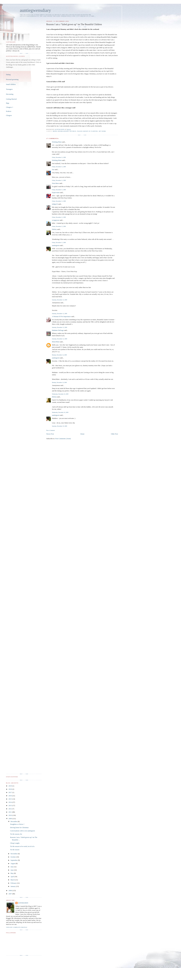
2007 (10, 894)
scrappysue (55, 220)
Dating (8, 74)
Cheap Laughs (14, 843)
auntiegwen (55, 245)
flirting (94, 131)
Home (82, 434)
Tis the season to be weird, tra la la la (22, 846)
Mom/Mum (55, 342)
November (14, 854)
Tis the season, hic (16, 834)
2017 (10, 792)
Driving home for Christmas (19, 827)
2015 (10, 799)
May (12, 873)
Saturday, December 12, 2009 (59, 300)
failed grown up (83, 131)
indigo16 (55, 204)
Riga (7, 103)
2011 (10, 812)
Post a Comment (50, 430)
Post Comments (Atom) (63, 438)
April (12, 876)
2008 (10, 890)
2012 (10, 809)
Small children (11, 84)
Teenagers (9, 89)
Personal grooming (12, 79)
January (13, 886)
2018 (10, 789)
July (12, 867)
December (14, 821)
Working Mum (57, 142)
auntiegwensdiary (35, 10)
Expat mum (55, 192)
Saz (53, 169)
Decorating (9, 94)
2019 (10, 786)
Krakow (8, 111)
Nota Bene (55, 183)
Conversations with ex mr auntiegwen (22, 831)
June (12, 870)
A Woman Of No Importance (61, 316)
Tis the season (14, 850)
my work (102, 131)
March (13, 880)
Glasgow (9, 115)
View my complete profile (16, 927)
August (13, 863)
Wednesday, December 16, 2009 (60, 394)
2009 (10, 818)
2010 (10, 815)
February (14, 883)
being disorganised (61, 131)
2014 (10, 802)
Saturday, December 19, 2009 (59, 426)
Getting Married (11, 99)
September (14, 860)
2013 (10, 805)
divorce (73, 131)
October (13, 857)
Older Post (114, 434)
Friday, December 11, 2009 (59, 157)
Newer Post (50, 434)
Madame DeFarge (58, 330)
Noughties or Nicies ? (17, 824)
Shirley (54, 229)
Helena (54, 397)
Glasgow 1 (9, 107)
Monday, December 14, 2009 (59, 355)
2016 (10, 796)
